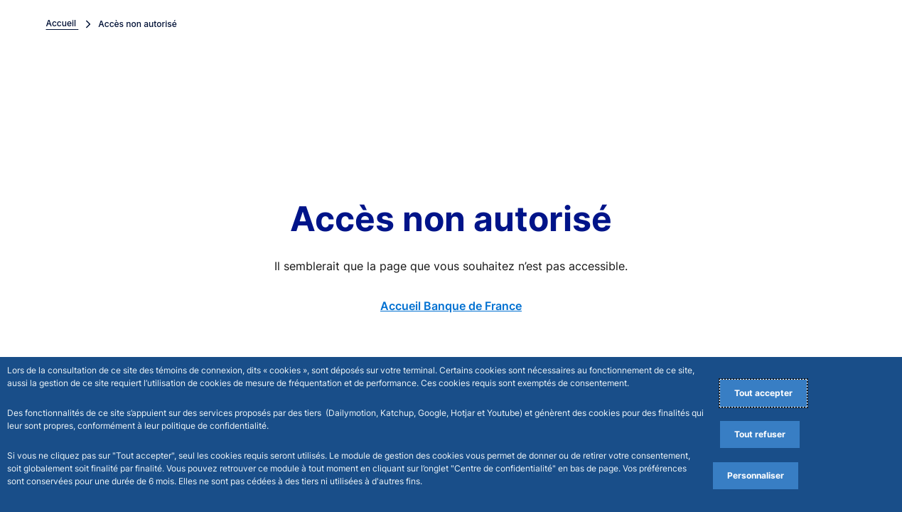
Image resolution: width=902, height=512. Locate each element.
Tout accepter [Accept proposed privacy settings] (763, 393)
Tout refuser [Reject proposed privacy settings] (759, 434)
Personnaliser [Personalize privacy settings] (755, 475)
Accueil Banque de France (451, 306)
